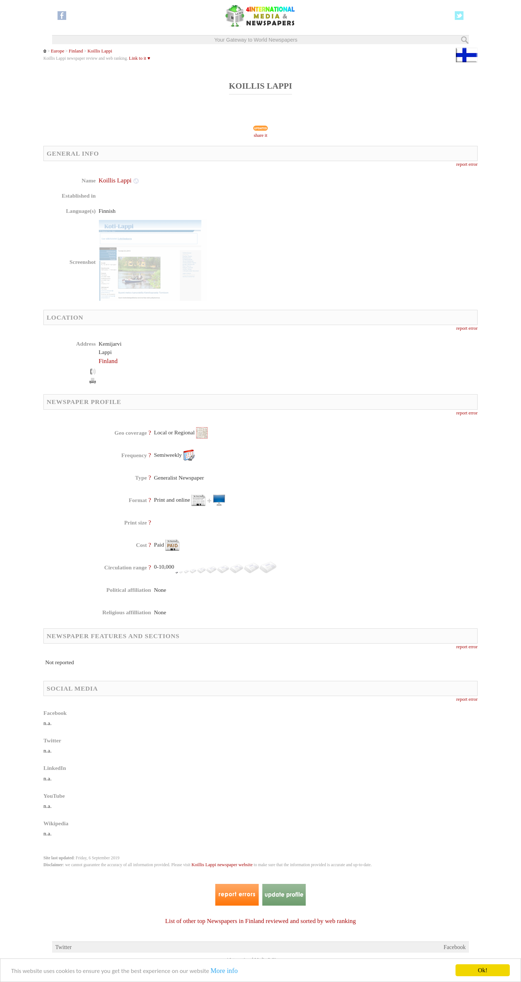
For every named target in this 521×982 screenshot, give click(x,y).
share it (260, 135)
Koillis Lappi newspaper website (222, 864)
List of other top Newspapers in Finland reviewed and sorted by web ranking (260, 921)
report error (467, 164)
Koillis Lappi (100, 51)
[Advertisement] (318, 222)
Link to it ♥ (139, 58)
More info (224, 970)
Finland (76, 51)
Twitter (63, 947)
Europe (57, 51)
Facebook (455, 947)
